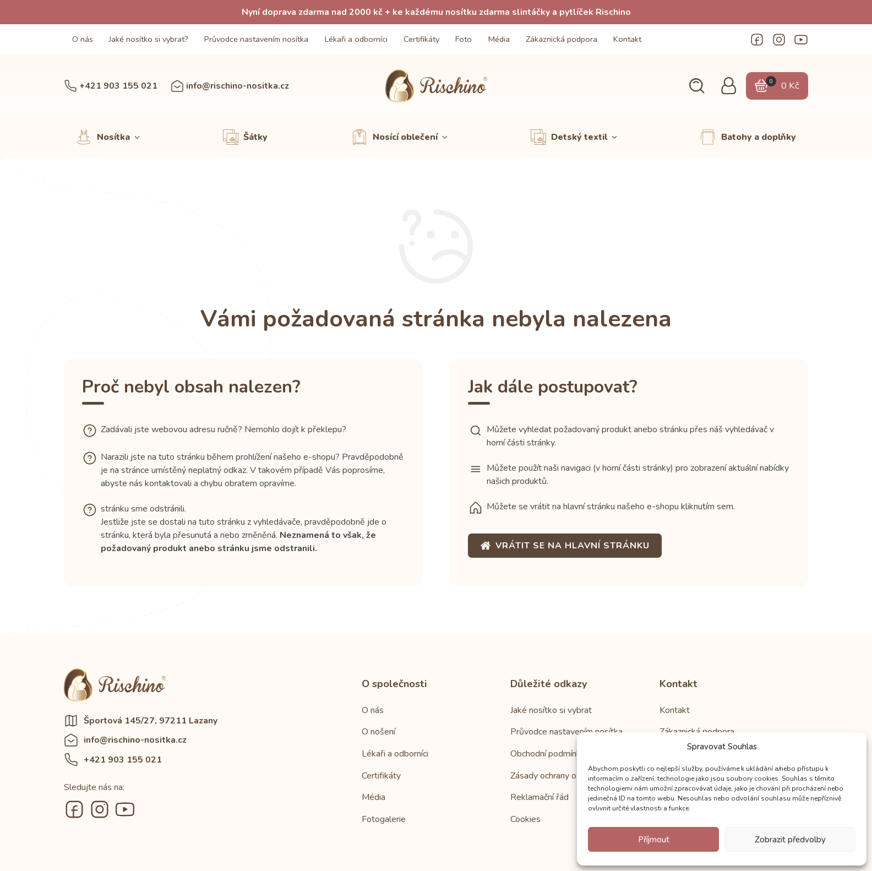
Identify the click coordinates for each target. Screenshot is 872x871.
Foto (463, 39)
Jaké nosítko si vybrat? (148, 39)
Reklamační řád (539, 797)
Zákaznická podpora (561, 39)
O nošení (378, 732)
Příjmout (653, 839)
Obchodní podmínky (547, 754)
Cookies (525, 819)
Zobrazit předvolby (790, 839)
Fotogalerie (384, 819)
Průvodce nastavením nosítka (256, 39)
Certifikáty (421, 39)
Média (499, 39)
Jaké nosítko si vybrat (551, 710)
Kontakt (627, 39)
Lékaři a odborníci (356, 39)
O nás (82, 39)
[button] (696, 86)
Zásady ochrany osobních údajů (569, 776)
